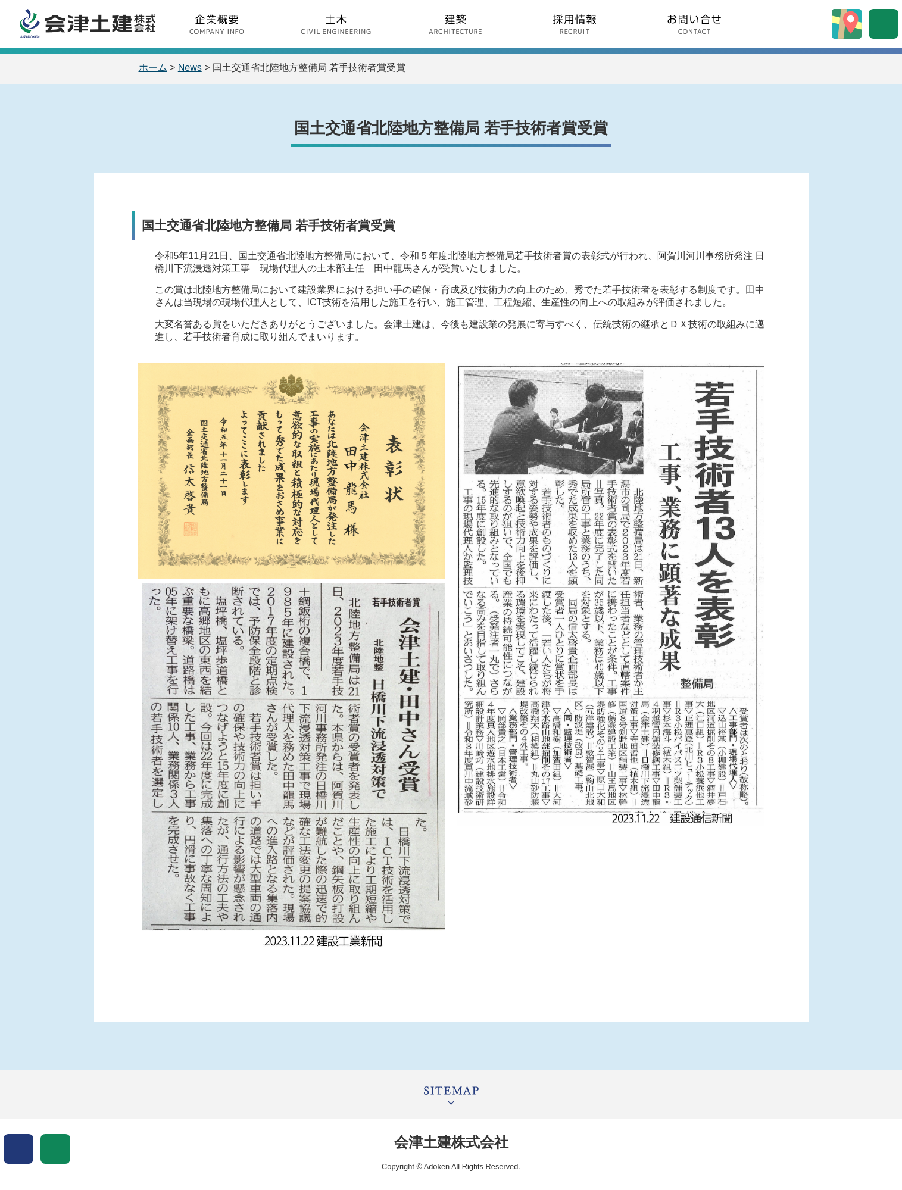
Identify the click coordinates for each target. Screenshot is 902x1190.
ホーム (153, 68)
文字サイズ (55, 1149)
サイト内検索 (883, 24)
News (190, 68)
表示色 (18, 1149)
